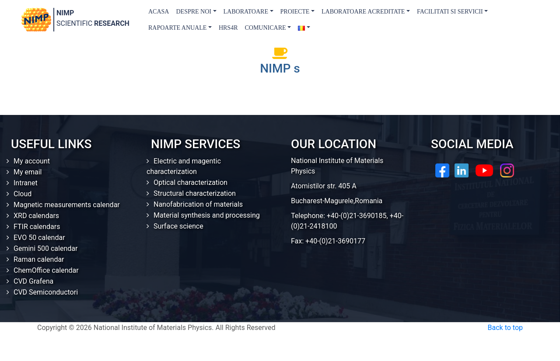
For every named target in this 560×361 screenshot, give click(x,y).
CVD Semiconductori (46, 292)
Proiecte (295, 11)
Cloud (23, 194)
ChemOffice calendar (46, 270)
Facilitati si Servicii (450, 11)
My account (32, 161)
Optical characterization (191, 182)
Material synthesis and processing (207, 215)
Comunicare (265, 27)
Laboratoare (246, 11)
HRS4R (228, 27)
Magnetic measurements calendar (67, 205)
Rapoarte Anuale (177, 27)
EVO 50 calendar (39, 237)
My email (28, 172)
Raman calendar (39, 259)
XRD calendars (36, 216)
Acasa (158, 11)
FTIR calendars (37, 226)
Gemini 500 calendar (45, 248)
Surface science (178, 226)
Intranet (26, 183)
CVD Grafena (33, 281)
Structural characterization (195, 193)
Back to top (505, 327)
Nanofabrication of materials (198, 204)
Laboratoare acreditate (363, 11)
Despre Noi (193, 11)
